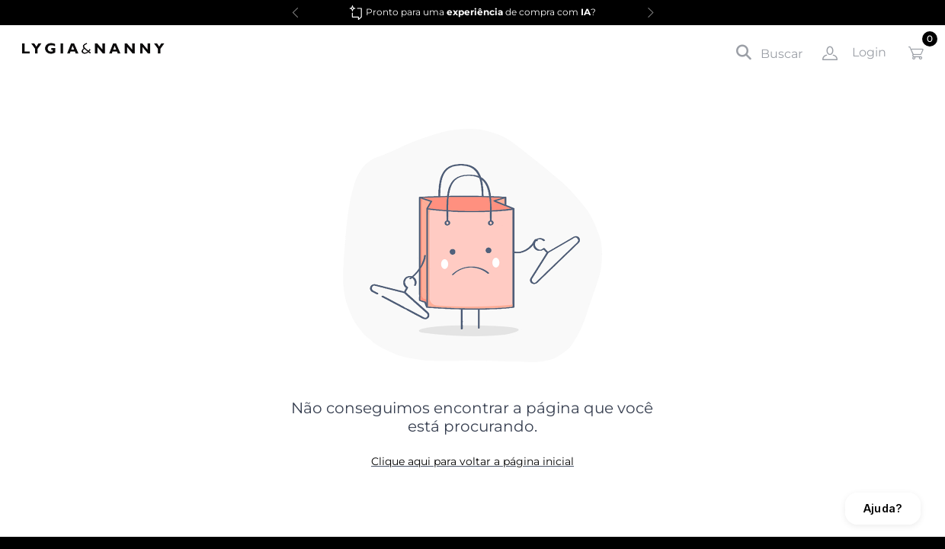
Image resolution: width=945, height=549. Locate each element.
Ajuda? (882, 508)
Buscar (769, 52)
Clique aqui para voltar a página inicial (472, 461)
